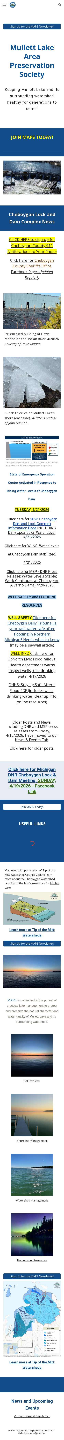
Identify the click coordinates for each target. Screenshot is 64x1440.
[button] (4, 4)
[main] (32, 57)
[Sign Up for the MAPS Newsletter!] (32, 26)
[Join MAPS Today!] (32, 807)
